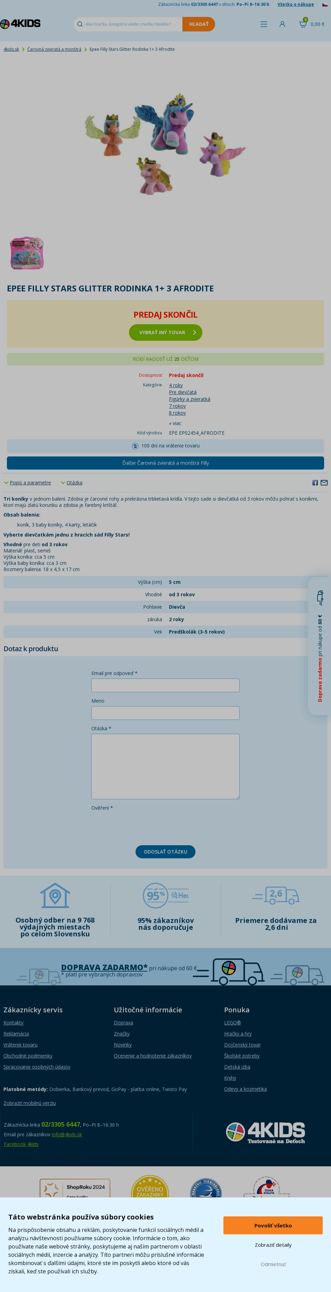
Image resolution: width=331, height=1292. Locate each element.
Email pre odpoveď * (114, 673)
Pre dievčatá (183, 392)
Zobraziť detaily (273, 1244)
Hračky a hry (238, 1033)
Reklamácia (16, 1033)
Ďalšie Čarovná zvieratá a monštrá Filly (165, 463)
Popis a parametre (30, 482)
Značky (122, 1033)
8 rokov (177, 412)
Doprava (123, 1022)
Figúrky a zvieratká (189, 399)
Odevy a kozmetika (245, 1089)
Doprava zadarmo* (104, 967)
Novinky (123, 1044)
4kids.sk (11, 49)
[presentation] (143, 826)
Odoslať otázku (165, 851)
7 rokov (177, 406)
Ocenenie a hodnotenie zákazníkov (153, 1055)
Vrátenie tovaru (20, 1044)
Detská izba (237, 1066)
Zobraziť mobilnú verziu (29, 1103)
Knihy (230, 1077)
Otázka (74, 482)
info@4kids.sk (67, 1134)
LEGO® (232, 1022)
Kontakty (13, 1022)
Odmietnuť (273, 1264)
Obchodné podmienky (27, 1055)
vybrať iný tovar (167, 332)
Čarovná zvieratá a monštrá (54, 49)
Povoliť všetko (273, 1225)
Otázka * (101, 728)
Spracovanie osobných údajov (36, 1066)
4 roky (176, 385)
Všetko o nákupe (296, 4)
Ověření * (102, 807)
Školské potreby (242, 1055)
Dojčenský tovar (242, 1044)
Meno (97, 700)
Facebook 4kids (21, 1144)
